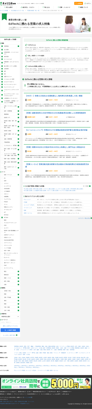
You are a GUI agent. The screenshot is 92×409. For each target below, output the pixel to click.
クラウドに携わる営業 (49, 189)
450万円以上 (61, 365)
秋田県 (40, 357)
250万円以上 (32, 365)
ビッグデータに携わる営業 (62, 189)
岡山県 (35, 361)
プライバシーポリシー (19, 394)
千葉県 (74, 357)
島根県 (31, 361)
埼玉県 (69, 357)
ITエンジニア (27, 199)
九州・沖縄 (66, 361)
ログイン (87, 3)
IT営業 (25, 202)
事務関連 (77, 348)
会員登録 (78, 3)
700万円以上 (21, 367)
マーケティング (28, 207)
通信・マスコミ (54, 352)
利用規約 (9, 394)
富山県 (24, 359)
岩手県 (32, 357)
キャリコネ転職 (8, 4)
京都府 (73, 359)
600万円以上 (83, 365)
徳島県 (48, 361)
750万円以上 (29, 367)
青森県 (27, 357)
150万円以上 (17, 365)
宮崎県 (18, 362)
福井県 (33, 359)
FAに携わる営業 (28, 189)
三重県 (62, 359)
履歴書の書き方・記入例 (24, 391)
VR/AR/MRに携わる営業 (76, 189)
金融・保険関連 (58, 349)
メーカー (16, 352)
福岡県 (72, 361)
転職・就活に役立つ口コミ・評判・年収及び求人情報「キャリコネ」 (17, 401)
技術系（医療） (56, 348)
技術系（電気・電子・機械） (27, 346)
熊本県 (84, 361)
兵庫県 (82, 359)
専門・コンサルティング (82, 352)
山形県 (45, 357)
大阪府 (78, 359)
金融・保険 (39, 352)
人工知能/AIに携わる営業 (39, 190)
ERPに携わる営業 (37, 189)
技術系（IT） (50, 349)
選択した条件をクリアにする (10, 326)
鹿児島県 (22, 362)
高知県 (61, 361)
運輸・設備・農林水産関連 (48, 346)
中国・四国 (21, 361)
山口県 (44, 361)
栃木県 (61, 357)
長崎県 (80, 361)
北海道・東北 (17, 357)
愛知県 (57, 359)
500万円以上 (68, 365)
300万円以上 (39, 365)
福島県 (49, 357)
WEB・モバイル (28, 213)
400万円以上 (54, 365)
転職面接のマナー (67, 391)
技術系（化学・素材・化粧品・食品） (80, 346)
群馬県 (65, 357)
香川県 (52, 361)
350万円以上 (46, 365)
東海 (45, 359)
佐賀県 (76, 361)
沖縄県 (27, 362)
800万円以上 (36, 367)
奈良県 (86, 359)
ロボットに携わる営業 (52, 190)
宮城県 (36, 357)
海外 (31, 362)
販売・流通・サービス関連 (67, 348)
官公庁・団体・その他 (24, 354)
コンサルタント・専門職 (20, 348)
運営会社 (2, 394)
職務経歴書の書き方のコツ (39, 391)
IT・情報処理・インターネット (67, 352)
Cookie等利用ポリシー (32, 394)
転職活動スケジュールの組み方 (8, 391)
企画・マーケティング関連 (63, 346)
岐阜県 (49, 359)
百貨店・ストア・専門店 (29, 352)
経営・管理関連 (47, 348)
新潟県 (20, 359)
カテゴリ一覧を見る (84, 218)
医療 (25, 210)
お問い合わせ (65, 394)
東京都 (78, 357)
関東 (53, 357)
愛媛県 (56, 361)
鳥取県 (26, 361)
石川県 (28, 359)
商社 (21, 352)
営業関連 (16, 346)
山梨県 (37, 359)
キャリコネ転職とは (46, 394)
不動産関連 (38, 346)
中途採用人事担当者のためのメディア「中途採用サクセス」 (15, 403)
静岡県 (53, 359)
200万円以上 (24, 365)
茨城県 (56, 357)
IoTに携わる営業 (28, 190)
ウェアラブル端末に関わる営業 (67, 190)
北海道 (23, 357)
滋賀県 (69, 359)
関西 (66, 359)
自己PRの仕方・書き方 (54, 391)
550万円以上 (76, 365)
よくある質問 (56, 394)
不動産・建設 (46, 352)
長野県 (41, 359)
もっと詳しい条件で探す (9, 335)
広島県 (39, 361)
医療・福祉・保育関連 (68, 349)
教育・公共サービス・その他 (34, 348)
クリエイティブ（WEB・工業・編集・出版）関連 (33, 349)
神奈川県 (83, 357)
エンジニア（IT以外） (29, 205)
